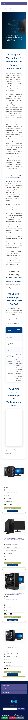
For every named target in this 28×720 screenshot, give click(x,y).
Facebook (12, 701)
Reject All (12, 717)
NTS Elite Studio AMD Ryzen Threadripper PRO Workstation (14, 648)
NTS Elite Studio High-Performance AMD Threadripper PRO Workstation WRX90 (14, 539)
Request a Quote (12, 511)
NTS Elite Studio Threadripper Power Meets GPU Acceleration (14, 484)
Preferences (20, 717)
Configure (8, 508)
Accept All (5, 717)
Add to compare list (15, 508)
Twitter (15, 701)
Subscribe (21, 708)
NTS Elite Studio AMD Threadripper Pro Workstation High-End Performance (14, 594)
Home (3, 9)
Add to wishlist (19, 508)
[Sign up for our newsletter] (10, 709)
